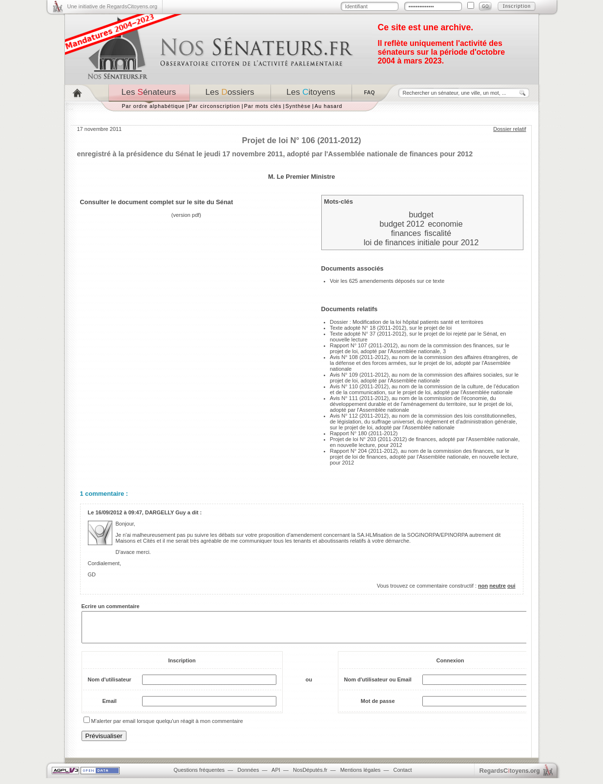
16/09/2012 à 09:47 (118, 512)
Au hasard (328, 106)
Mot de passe (378, 707)
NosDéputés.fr (310, 776)
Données (248, 776)
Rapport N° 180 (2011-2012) (364, 433)
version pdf (186, 215)
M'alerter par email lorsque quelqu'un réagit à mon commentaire (167, 727)
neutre (497, 586)
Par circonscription (214, 106)
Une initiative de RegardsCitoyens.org (112, 6)
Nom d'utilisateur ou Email (378, 685)
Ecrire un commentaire (111, 606)
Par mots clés (263, 106)
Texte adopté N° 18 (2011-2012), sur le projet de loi (391, 328)
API (275, 776)
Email (110, 707)
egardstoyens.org (509, 776)
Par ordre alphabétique (153, 106)
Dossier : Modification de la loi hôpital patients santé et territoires (406, 322)
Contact (403, 776)
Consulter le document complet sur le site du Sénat (156, 202)
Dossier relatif (509, 129)
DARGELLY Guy (165, 512)
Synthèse (298, 106)
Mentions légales (360, 776)
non (483, 586)
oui (511, 586)
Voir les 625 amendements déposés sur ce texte (387, 281)
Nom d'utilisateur (109, 685)
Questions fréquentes (199, 776)
